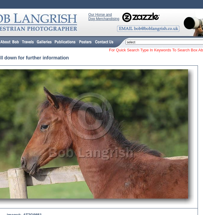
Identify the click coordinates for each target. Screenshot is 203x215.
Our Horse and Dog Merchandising (103, 17)
